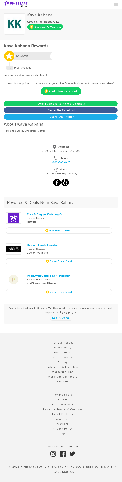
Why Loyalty (62, 347)
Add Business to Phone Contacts (61, 104)
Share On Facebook (62, 110)
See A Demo (61, 318)
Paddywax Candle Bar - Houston (48, 275)
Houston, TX (51, 22)
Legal (63, 433)
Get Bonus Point (61, 91)
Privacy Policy (63, 428)
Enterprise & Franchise (63, 367)
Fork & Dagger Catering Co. (45, 214)
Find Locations (62, 404)
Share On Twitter (62, 117)
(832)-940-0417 (61, 162)
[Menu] (116, 4)
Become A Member (45, 27)
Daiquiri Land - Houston (42, 245)
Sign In (63, 399)
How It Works (62, 352)
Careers (62, 424)
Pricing (63, 362)
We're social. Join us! (62, 446)
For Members (63, 394)
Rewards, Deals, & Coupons (63, 409)
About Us (62, 419)
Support (62, 381)
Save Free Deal (59, 261)
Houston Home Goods (38, 279)
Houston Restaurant (37, 218)
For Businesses (63, 343)
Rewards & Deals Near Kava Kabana (41, 202)
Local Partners (62, 414)
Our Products (62, 357)
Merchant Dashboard (63, 377)
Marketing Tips (63, 372)
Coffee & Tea (35, 22)
